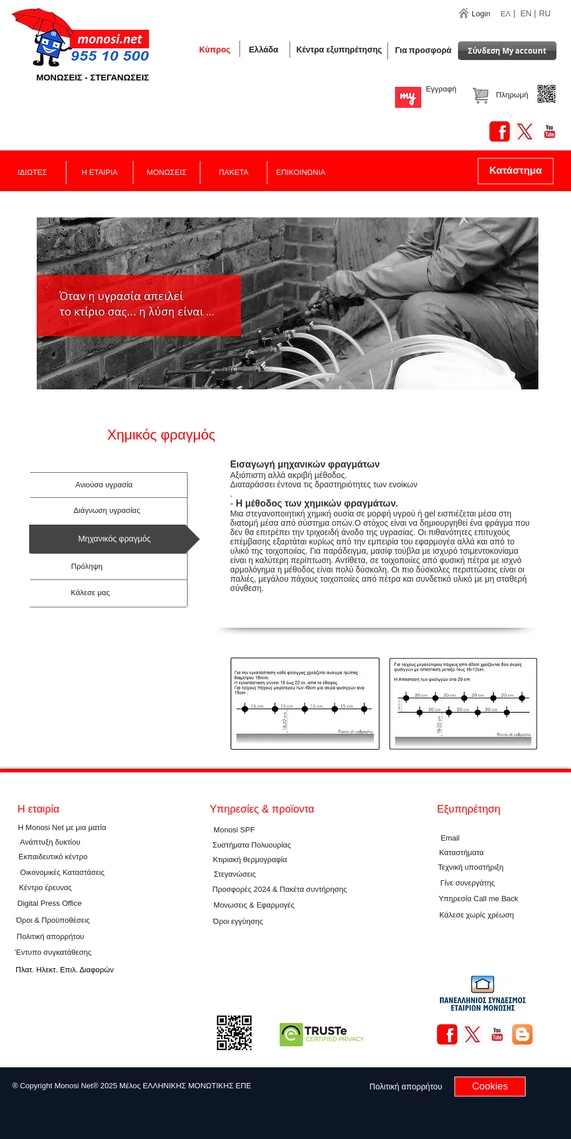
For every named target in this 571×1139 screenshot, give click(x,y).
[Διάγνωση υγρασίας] (107, 510)
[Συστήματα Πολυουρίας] (251, 845)
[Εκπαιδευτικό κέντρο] (53, 857)
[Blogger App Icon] (522, 1034)
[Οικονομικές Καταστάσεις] (62, 873)
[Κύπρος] (215, 49)
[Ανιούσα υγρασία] (104, 485)
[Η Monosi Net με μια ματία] (62, 828)
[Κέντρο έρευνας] (45, 888)
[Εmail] (450, 838)
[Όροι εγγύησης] (238, 922)
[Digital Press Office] (49, 903)
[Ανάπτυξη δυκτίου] (50, 842)
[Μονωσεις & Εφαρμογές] (254, 905)
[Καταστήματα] (461, 853)
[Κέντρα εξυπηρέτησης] (339, 50)
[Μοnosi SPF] (234, 830)
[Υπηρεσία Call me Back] (478, 899)
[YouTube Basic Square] (550, 131)
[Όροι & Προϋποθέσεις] (53, 920)
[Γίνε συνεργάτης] (467, 883)
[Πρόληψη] (87, 566)
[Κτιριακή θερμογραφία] (250, 860)
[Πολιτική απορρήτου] (50, 936)
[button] (264, 49)
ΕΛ (505, 13)
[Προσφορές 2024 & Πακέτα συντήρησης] (279, 889)
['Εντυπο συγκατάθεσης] (53, 952)
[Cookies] (490, 1086)
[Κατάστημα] (516, 171)
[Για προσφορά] (423, 50)
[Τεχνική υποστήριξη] (471, 867)
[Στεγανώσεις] (235, 875)
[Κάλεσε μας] (90, 592)
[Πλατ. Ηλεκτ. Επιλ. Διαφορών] (65, 970)
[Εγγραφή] (441, 89)
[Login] (481, 14)
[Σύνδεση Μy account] (507, 50)
